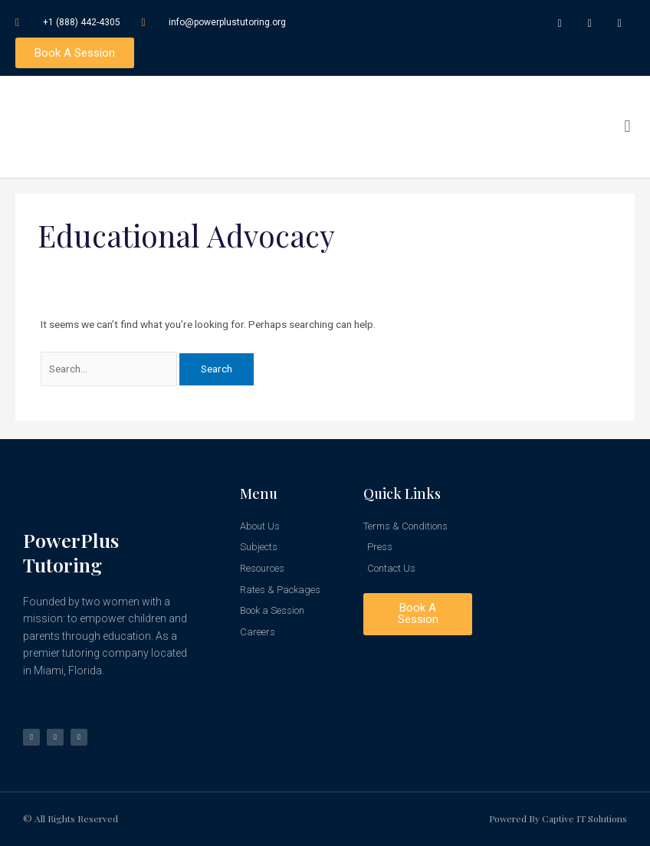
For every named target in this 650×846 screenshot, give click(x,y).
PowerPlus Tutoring (71, 552)
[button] (627, 129)
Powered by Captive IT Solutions (558, 819)
